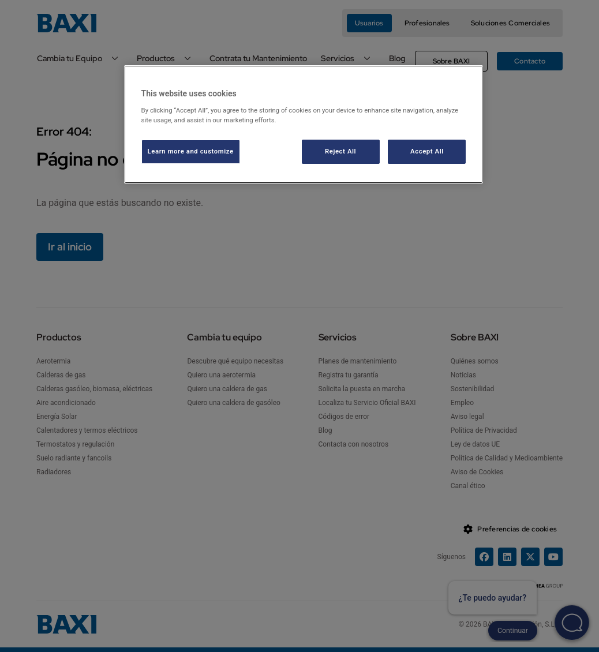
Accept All (427, 151)
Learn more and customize (191, 151)
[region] (304, 124)
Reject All (340, 151)
